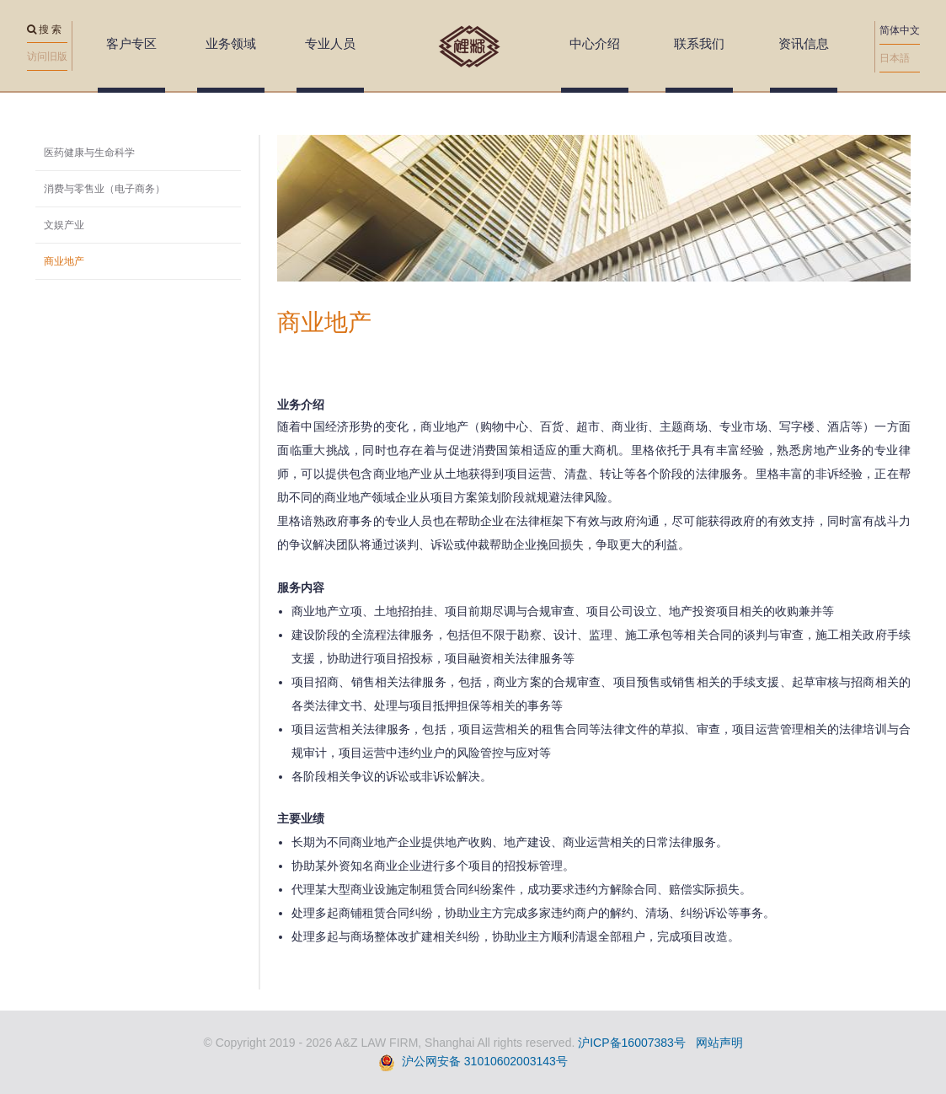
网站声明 (719, 1042)
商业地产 (64, 261)
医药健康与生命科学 (89, 152)
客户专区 (131, 43)
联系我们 (699, 43)
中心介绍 (594, 43)
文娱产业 (64, 225)
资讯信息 (803, 43)
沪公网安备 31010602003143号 (485, 1061)
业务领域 (231, 43)
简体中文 (899, 30)
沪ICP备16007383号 (632, 1042)
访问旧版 (47, 56)
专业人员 (330, 43)
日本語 (894, 58)
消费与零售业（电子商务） (104, 189)
